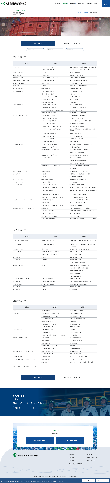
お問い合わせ (41, 440)
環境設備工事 (70, 50)
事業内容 (71, 454)
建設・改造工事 (38, 43)
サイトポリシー (91, 460)
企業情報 (71, 460)
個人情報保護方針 (92, 457)
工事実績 (86, 12)
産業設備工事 (50, 50)
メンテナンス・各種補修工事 (72, 43)
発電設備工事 (31, 50)
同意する (89, 480)
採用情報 (17, 408)
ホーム (79, 12)
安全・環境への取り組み (76, 464)
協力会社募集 (72, 440)
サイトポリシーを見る (102, 480)
